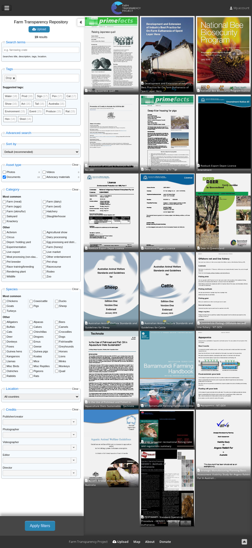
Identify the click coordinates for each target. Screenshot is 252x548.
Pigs (36, 306)
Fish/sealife (66, 342)
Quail (62, 371)
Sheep (63, 306)
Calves (37, 327)
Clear (75, 165)
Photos (11, 172)
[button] (74, 423)
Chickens (12, 301)
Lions (62, 357)
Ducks (63, 301)
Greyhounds (66, 347)
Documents (13, 177)
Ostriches (12, 371)
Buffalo (11, 327)
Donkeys (12, 342)
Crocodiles (65, 332)
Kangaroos (13, 357)
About (150, 541)
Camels (63, 327)
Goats (10, 306)
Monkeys (64, 366)
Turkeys (11, 311)
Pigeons (38, 371)
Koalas (37, 357)
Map (136, 541)
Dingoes (38, 337)
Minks (62, 362)
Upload (39, 29)
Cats (9, 332)
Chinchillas (40, 332)
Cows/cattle (40, 301)
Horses (63, 352)
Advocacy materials (58, 177)
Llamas (11, 362)
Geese (37, 347)
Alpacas (38, 322)
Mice (36, 362)
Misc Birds (13, 366)
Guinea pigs (40, 352)
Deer (10, 337)
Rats (36, 376)
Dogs (62, 337)
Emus (36, 342)
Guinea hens (14, 352)
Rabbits (11, 376)
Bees (62, 322)
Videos (51, 172)
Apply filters (40, 526)
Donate (165, 541)
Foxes (10, 347)
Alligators (12, 322)
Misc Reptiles (41, 366)
